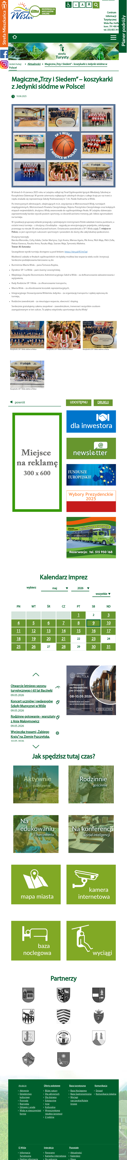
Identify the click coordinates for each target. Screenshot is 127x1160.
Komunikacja (101, 1085)
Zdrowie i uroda (27, 1107)
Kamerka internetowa (55, 1155)
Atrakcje (23, 1085)
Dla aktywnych (52, 1093)
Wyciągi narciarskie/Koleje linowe (79, 1100)
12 (33, 631)
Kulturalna (50, 1107)
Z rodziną (49, 1117)
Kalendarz (75, 1155)
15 (78, 631)
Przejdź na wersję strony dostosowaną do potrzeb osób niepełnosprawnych (68, 5)
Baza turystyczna (77, 1085)
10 (109, 623)
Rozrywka (24, 1103)
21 (63, 639)
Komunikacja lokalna (106, 1093)
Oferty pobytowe (52, 1085)
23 (93, 639)
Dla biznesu (51, 1097)
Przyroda (24, 1100)
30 (93, 647)
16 (93, 631)
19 (33, 639)
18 (18, 639)
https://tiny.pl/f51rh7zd (76, 252)
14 (63, 631)
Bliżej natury (51, 1090)
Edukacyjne (50, 1100)
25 (18, 647)
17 (109, 631)
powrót (17, 402)
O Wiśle (22, 1147)
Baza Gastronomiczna (81, 1093)
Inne (47, 1103)
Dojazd (99, 1090)
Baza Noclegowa (78, 1090)
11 (18, 631)
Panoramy (50, 1152)
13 (48, 631)
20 (48, 639)
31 (109, 647)
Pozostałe (74, 1147)
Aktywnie (24, 1090)
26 (33, 647)
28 (63, 647)
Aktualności (34, 64)
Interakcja (49, 1147)
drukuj (103, 402)
